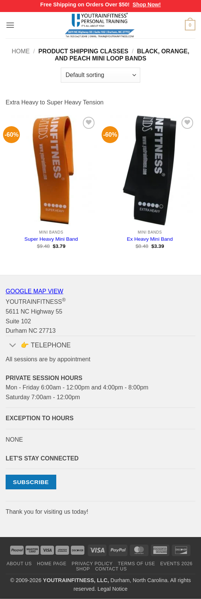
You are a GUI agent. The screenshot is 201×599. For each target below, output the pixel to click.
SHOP (83, 569)
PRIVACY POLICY (92, 563)
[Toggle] (13, 346)
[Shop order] (100, 75)
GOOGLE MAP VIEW (34, 291)
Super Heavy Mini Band (51, 239)
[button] (10, 25)
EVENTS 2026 (176, 563)
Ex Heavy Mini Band (149, 239)
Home (21, 51)
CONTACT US (111, 569)
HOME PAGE (52, 563)
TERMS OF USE (136, 563)
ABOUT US (19, 563)
